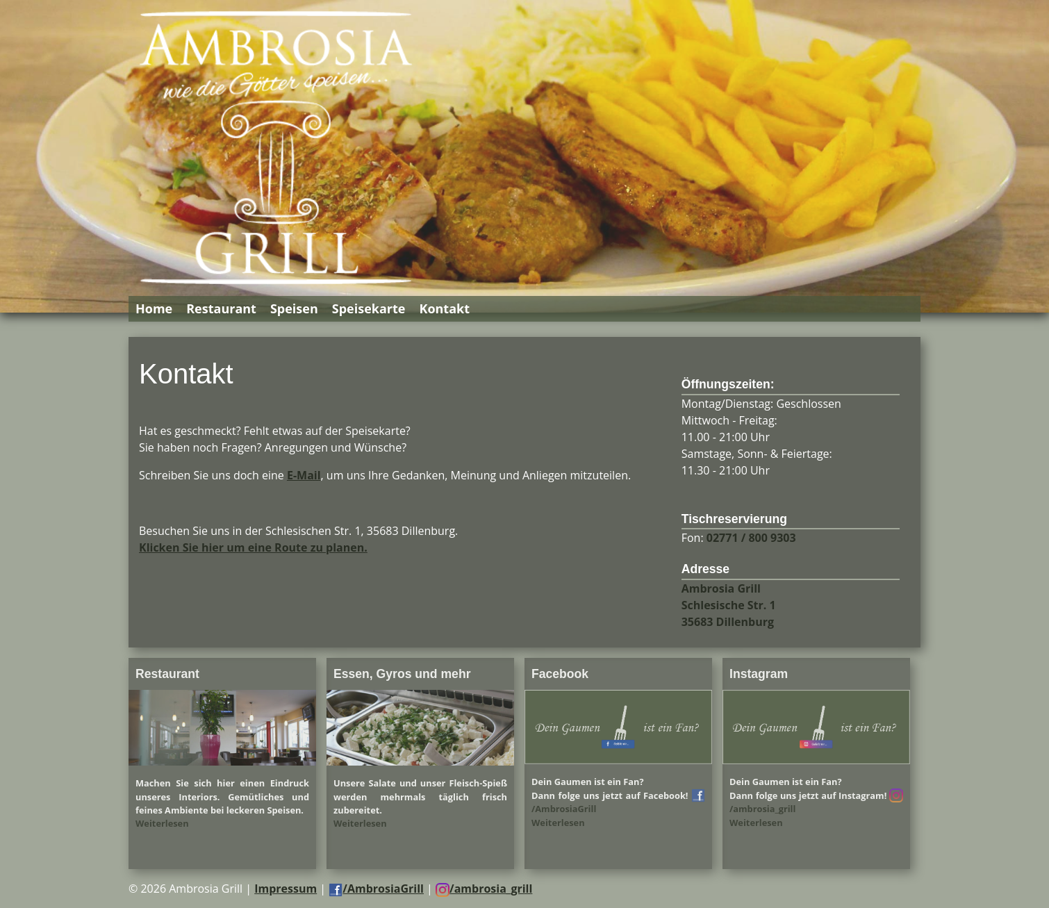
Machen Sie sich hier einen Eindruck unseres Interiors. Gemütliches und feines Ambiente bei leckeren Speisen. (222, 796)
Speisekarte (369, 308)
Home (153, 308)
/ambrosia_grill (484, 888)
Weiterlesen (162, 823)
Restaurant (221, 308)
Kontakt (444, 308)
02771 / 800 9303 (751, 537)
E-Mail (304, 475)
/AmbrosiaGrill (376, 888)
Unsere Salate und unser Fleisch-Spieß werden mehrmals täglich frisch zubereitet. (420, 796)
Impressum (285, 888)
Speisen (294, 308)
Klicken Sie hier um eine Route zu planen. (253, 547)
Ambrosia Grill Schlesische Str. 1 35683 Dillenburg (729, 605)
